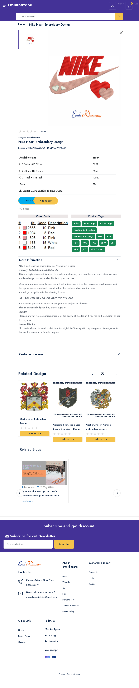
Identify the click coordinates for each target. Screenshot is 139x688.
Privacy (62, 672)
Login (91, 576)
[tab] (30, 39)
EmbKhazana (20, 5)
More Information (30, 260)
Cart (64, 586)
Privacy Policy (68, 598)
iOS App (50, 634)
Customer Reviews (31, 354)
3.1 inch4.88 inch (32, 177)
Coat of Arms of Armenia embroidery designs (99, 423)
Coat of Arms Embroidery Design (34, 418)
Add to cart (70, 200)
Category (22, 640)
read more (28, 499)
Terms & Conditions (70, 604)
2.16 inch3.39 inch (33, 164)
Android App (52, 640)
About (64, 574)
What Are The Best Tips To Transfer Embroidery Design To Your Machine (40, 492)
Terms (69, 672)
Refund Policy (68, 610)
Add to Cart (35, 430)
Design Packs (24, 634)
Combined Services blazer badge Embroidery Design (67, 423)
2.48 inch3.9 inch (32, 171)
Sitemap (76, 672)
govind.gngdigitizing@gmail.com (41, 596)
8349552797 (32, 583)
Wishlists (66, 580)
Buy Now (34, 200)
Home (21, 629)
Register (92, 582)
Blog (64, 592)
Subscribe (64, 543)
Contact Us (93, 571)
